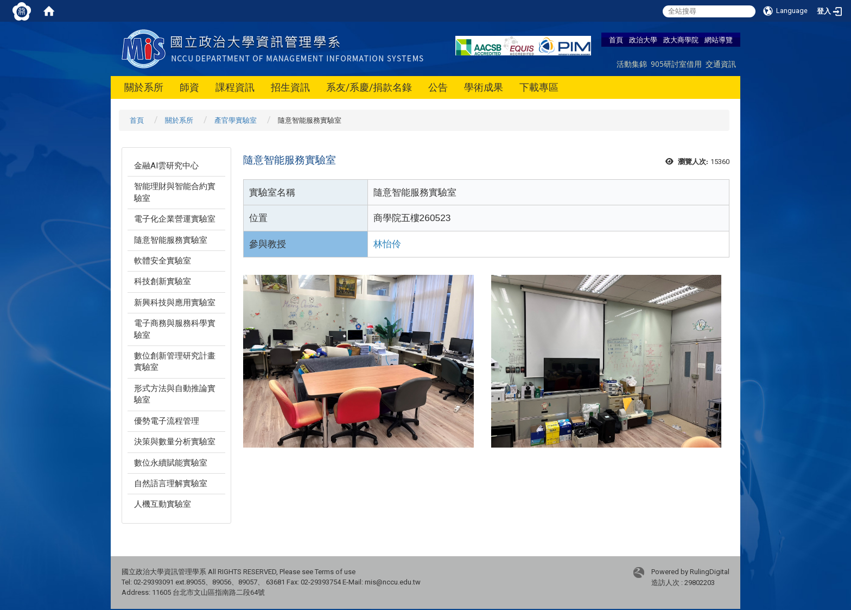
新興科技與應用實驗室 (174, 302)
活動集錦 (632, 64)
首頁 (616, 40)
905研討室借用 (676, 64)
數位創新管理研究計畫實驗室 (174, 361)
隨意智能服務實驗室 (170, 240)
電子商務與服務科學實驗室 (174, 328)
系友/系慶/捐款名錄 (369, 87)
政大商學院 (680, 40)
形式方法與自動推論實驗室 (174, 394)
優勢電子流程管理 (166, 421)
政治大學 (643, 40)
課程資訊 (235, 87)
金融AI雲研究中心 (166, 166)
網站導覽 (718, 40)
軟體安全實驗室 (162, 261)
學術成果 (483, 87)
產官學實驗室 (235, 120)
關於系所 (143, 87)
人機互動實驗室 (162, 504)
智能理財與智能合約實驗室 (174, 192)
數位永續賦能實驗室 (170, 463)
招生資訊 (290, 87)
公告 (438, 87)
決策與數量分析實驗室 (174, 442)
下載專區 (538, 87)
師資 (189, 87)
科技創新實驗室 (162, 281)
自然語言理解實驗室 (170, 483)
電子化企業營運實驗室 (174, 219)
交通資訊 (721, 64)
